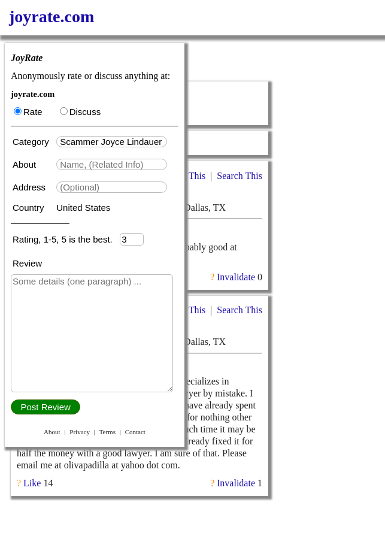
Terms (107, 431)
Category (33, 142)
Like (32, 483)
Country (30, 207)
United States (83, 207)
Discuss (80, 112)
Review (27, 263)
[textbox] (111, 141)
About (25, 164)
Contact (135, 431)
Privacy (79, 431)
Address (30, 187)
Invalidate (236, 277)
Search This (239, 176)
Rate (28, 112)
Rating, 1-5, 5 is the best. (66, 239)
